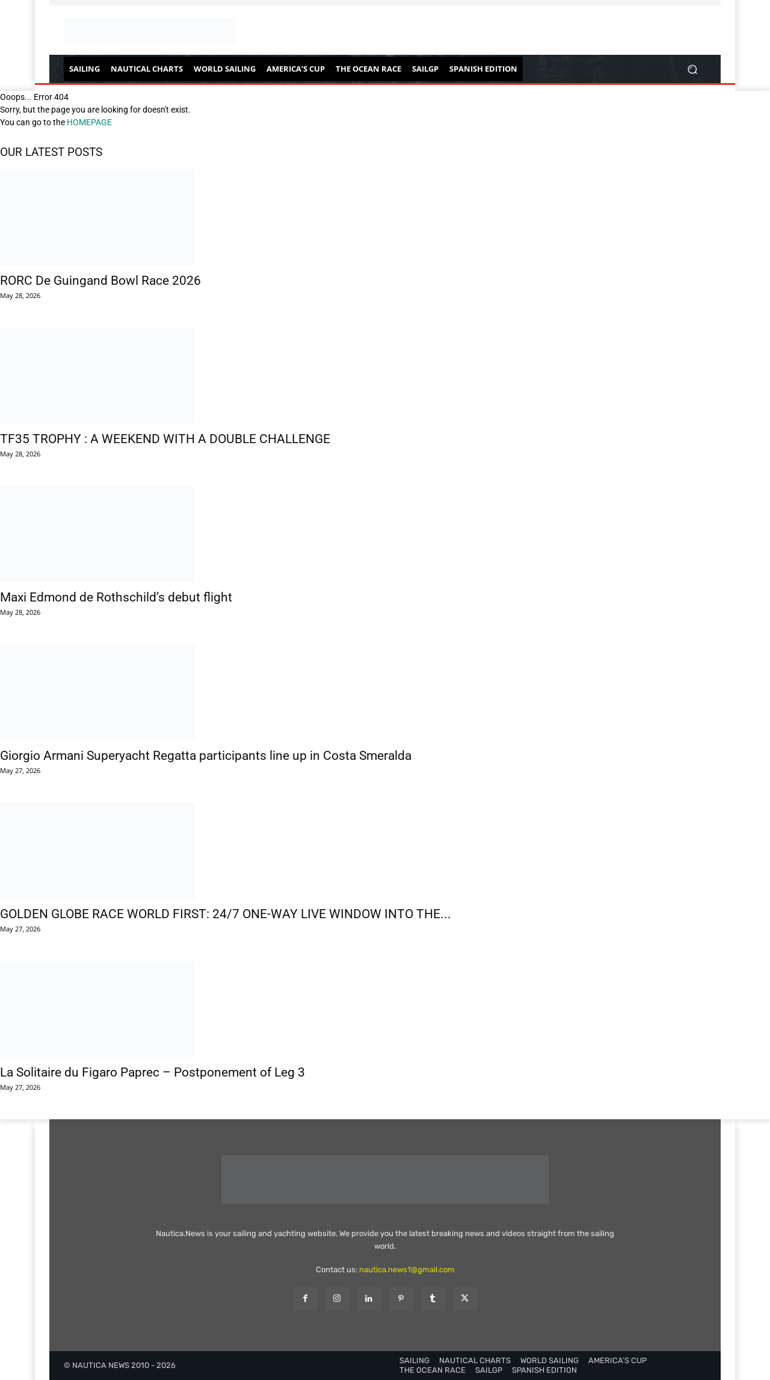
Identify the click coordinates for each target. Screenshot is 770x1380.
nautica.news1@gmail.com (407, 1269)
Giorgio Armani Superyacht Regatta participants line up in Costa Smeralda (205, 755)
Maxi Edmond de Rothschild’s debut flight (116, 597)
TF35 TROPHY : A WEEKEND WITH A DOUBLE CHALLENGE (165, 439)
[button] (692, 69)
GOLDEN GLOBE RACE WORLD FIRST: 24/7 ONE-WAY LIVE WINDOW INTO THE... (225, 914)
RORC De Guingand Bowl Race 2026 (100, 280)
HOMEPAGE (89, 122)
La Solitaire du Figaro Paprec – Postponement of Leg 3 (152, 1072)
